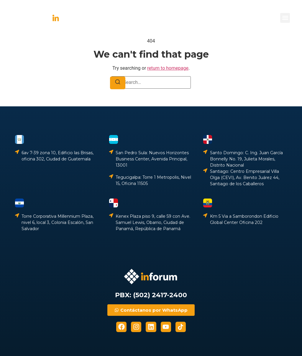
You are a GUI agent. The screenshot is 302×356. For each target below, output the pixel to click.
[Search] (117, 83)
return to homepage (167, 68)
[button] (285, 18)
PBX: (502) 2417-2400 (151, 295)
